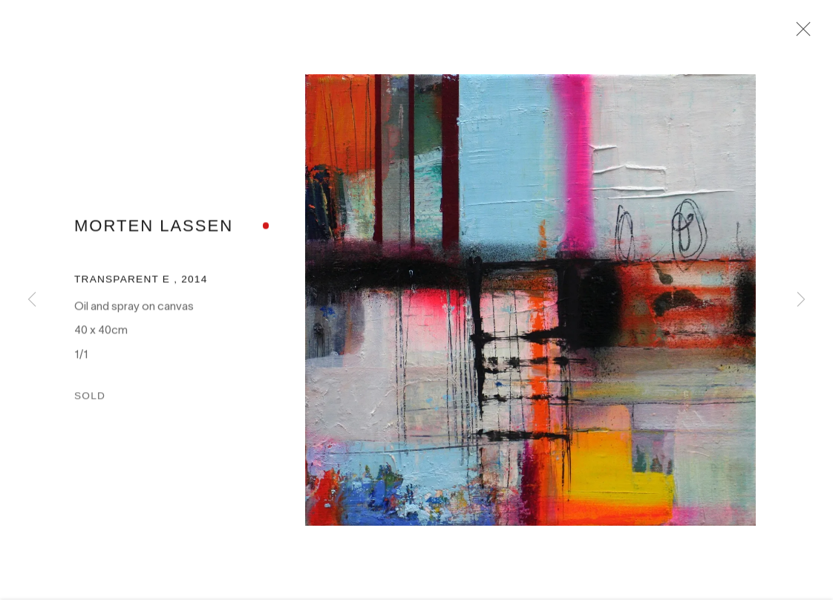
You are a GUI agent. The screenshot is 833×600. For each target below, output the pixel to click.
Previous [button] (32, 300)
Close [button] (803, 33)
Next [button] (801, 300)
